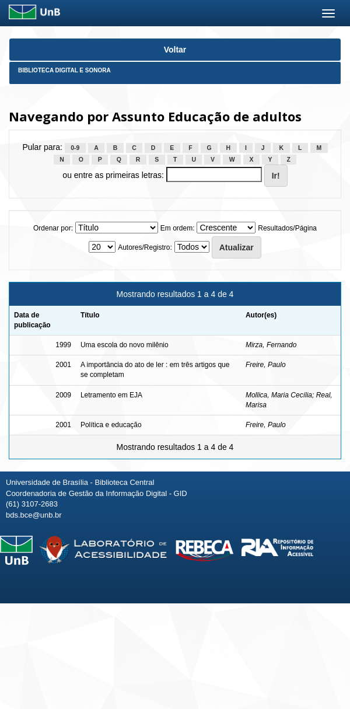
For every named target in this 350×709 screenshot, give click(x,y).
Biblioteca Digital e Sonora (64, 70)
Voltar (175, 49)
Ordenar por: (53, 228)
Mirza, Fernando (271, 345)
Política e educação (111, 425)
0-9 (75, 147)
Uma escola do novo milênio (124, 345)
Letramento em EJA (111, 395)
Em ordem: (177, 228)
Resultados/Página (287, 228)
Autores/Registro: (145, 247)
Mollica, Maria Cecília (279, 395)
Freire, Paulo (266, 365)
